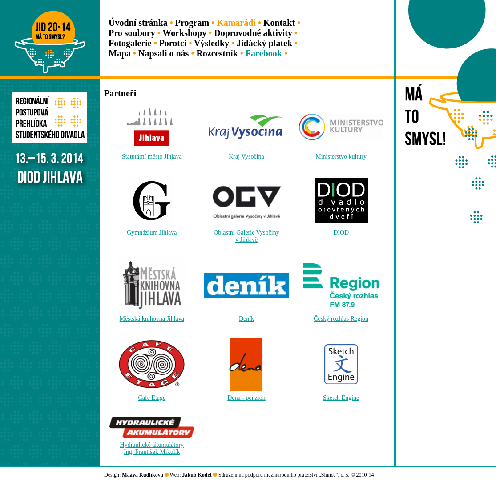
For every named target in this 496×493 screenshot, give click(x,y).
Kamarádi (236, 23)
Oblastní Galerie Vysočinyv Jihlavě (246, 236)
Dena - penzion (246, 397)
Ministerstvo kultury (341, 156)
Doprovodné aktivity (253, 33)
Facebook (264, 53)
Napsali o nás (163, 53)
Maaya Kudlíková (142, 475)
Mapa (120, 53)
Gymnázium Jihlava (152, 232)
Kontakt (279, 23)
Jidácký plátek (264, 43)
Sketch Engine (341, 397)
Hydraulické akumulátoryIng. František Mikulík (152, 448)
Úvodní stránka (138, 23)
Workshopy (184, 33)
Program (192, 23)
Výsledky (211, 43)
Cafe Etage (151, 397)
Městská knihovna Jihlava (152, 318)
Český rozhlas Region (341, 318)
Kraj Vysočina (246, 156)
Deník (246, 318)
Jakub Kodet (197, 475)
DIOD (341, 232)
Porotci (173, 43)
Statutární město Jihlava (152, 156)
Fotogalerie (130, 43)
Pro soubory (132, 33)
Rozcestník (217, 53)
